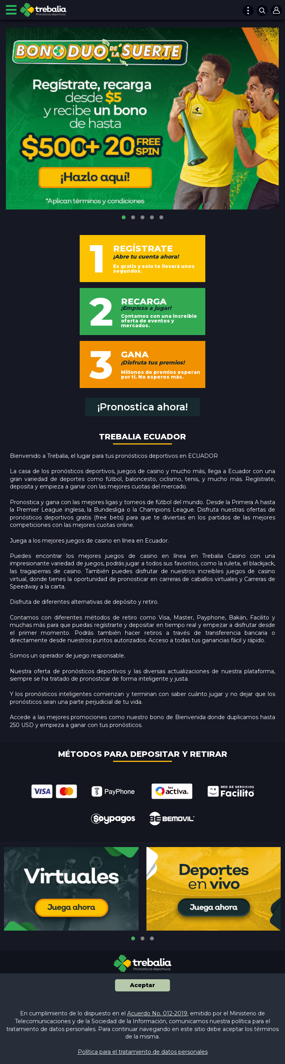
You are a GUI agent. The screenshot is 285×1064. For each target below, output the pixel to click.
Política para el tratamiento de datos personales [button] (143, 1051)
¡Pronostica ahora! (142, 407)
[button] (123, 217)
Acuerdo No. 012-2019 (157, 1013)
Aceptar (142, 985)
